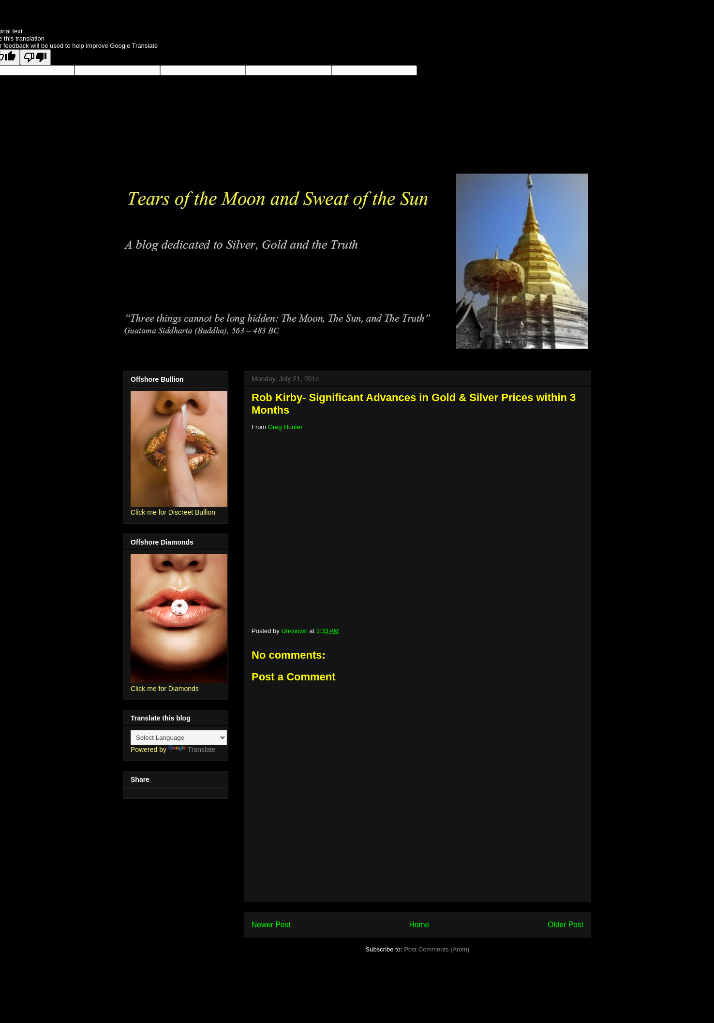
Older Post (565, 925)
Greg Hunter (285, 427)
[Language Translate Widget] (179, 737)
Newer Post (271, 925)
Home (419, 925)
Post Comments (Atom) (436, 949)
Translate (192, 749)
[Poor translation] (35, 57)
